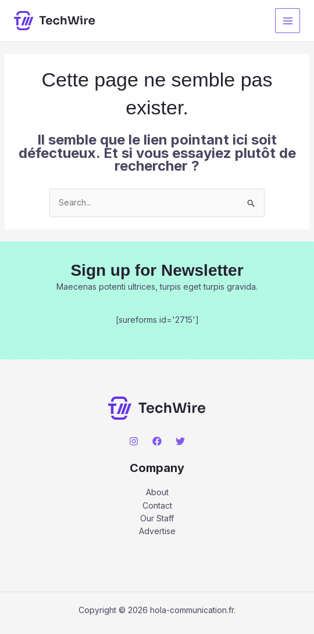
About (157, 492)
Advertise (157, 531)
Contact (157, 505)
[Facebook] (157, 441)
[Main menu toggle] (287, 20)
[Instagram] (133, 441)
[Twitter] (180, 441)
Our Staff (157, 518)
